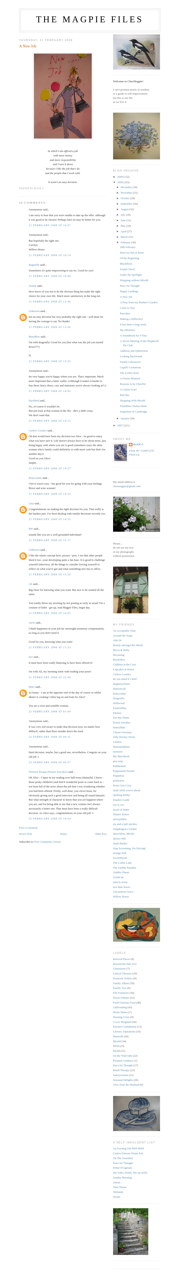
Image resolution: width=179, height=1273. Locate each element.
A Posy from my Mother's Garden (138, 302)
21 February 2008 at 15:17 (50, 540)
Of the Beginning (129, 258)
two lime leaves (122, 887)
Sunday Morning (122, 1177)
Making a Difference (131, 318)
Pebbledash (119, 766)
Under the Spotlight (131, 274)
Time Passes (120, 1187)
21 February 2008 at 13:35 (50, 361)
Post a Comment (28, 827)
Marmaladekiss (121, 746)
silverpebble (120, 819)
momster (118, 751)
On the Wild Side (122, 1055)
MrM (116, 1046)
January (125, 418)
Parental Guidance (123, 1060)
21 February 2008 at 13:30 (50, 327)
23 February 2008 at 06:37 (50, 762)
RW (31, 528)
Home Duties (120, 1012)
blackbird (34, 400)
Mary (32, 686)
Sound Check (127, 269)
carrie (32, 622)
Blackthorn (126, 263)
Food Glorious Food (124, 1002)
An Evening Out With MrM (128, 1148)
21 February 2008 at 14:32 (50, 493)
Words (116, 1196)
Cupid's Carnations (130, 367)
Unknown (34, 311)
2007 (120, 425)
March (124, 236)
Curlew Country (38, 430)
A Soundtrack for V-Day (133, 335)
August (125, 209)
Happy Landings (129, 291)
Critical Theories (122, 973)
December (127, 187)
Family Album (121, 983)
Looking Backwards (131, 356)
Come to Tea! (127, 307)
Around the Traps (122, 635)
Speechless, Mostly (123, 833)
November (127, 192)
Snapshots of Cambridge (133, 411)
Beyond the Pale (122, 963)
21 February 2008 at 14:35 (50, 519)
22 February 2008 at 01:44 (50, 711)
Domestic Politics (123, 978)
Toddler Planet (121, 872)
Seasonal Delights (123, 1080)
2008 (120, 182)
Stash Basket (120, 843)
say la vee (118, 804)
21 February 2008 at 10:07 (50, 225)
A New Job (27, 46)
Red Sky (124, 395)
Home (63, 833)
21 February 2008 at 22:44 (50, 677)
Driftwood (119, 703)
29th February (127, 247)
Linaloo (117, 741)
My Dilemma (127, 330)
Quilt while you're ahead (126, 790)
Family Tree (120, 987)
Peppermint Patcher (124, 771)
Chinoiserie (119, 968)
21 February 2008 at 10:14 (50, 255)
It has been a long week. (133, 324)
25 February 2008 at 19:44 (50, 818)
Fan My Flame (121, 717)
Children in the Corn (124, 664)
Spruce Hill (119, 838)
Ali (30, 583)
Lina (31, 503)
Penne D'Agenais (122, 1167)
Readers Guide (121, 799)
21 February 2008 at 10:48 (50, 276)
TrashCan (118, 877)
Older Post (100, 833)
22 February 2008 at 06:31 (50, 736)
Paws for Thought (130, 285)
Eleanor (117, 712)
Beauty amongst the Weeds (128, 645)
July (123, 214)
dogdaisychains (121, 683)
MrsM (116, 1050)
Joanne (32, 285)
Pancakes (125, 313)
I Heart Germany (122, 732)
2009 (120, 176)
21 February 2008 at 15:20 (50, 574)
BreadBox (34, 336)
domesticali (119, 688)
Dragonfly (118, 698)
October (125, 198)
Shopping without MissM (134, 280)
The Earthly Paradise (124, 867)
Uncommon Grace (123, 891)
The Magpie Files (90, 19)
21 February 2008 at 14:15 (50, 420)
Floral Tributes (121, 997)
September (127, 203)
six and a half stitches (125, 824)
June (123, 220)
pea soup (118, 761)
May (123, 225)
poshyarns (118, 780)
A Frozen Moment (130, 378)
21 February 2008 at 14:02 (50, 391)
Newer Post (25, 833)
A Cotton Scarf (128, 389)
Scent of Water (121, 809)
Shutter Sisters (121, 814)
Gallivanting (120, 1007)
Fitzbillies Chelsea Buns (133, 406)
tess (31, 656)
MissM (117, 1041)
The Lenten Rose (129, 372)
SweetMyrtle (120, 857)
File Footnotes (121, 992)
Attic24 (117, 640)
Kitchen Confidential (124, 1026)
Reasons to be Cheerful (133, 384)
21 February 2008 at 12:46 (50, 301)
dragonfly (34, 264)
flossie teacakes (121, 722)
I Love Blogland (122, 1022)
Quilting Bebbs (121, 795)
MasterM (118, 1036)
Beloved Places (121, 959)
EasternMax (120, 708)
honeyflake (119, 727)
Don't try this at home (132, 252)
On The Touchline (123, 1158)
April (124, 231)
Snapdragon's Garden (125, 829)
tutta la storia (120, 882)
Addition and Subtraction (134, 350)
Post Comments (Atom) (47, 841)
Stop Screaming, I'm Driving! (129, 848)
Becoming (118, 654)
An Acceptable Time (124, 630)
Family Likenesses (130, 361)
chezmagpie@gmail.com (127, 486)
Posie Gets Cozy (122, 785)
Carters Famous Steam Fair (128, 1153)
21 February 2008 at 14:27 (50, 468)
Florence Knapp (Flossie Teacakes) (48, 771)
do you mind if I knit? (125, 678)
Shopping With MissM (132, 400)
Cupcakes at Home (123, 669)
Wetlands (118, 1192)
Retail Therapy (121, 1070)
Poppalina (118, 775)
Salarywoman (120, 1075)
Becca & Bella (121, 650)
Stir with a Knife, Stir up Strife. (130, 1172)
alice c (138, 444)
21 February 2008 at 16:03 (50, 613)
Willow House (121, 896)
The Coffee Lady (122, 862)
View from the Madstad (126, 1084)
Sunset (117, 1182)
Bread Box (119, 659)
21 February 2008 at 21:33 (50, 647)
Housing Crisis (121, 1017)
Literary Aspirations (124, 1031)
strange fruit (120, 853)
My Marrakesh (121, 756)
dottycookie (35, 477)
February (126, 242)
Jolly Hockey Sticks (124, 737)
